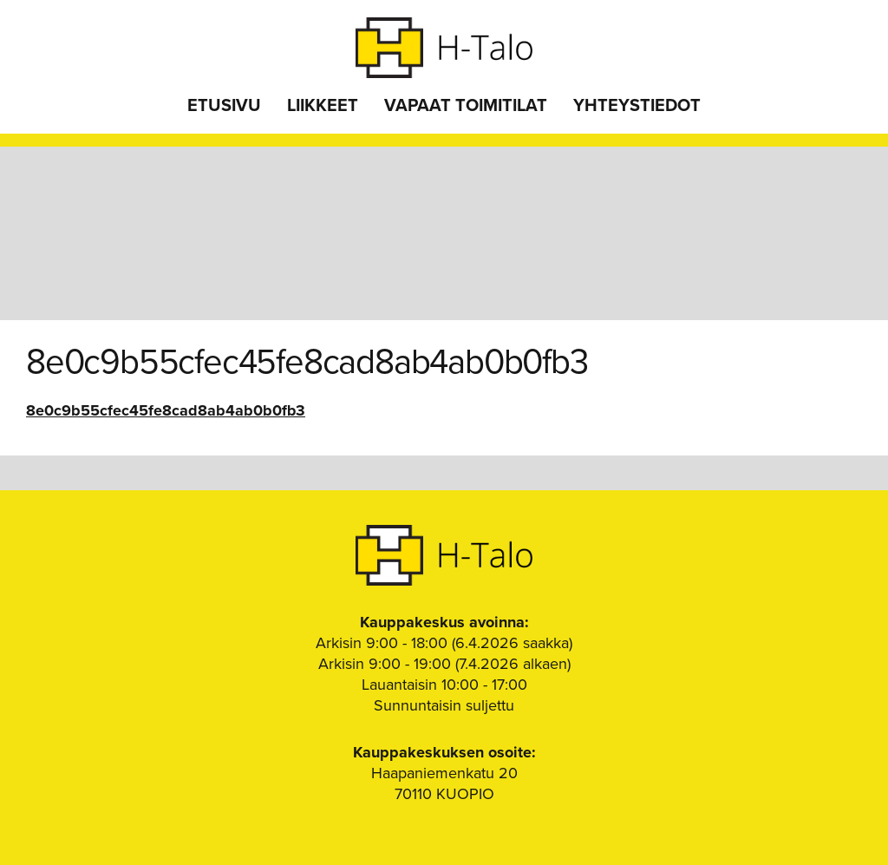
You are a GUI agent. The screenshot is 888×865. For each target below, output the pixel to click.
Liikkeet (322, 105)
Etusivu (224, 105)
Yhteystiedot (637, 105)
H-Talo (444, 47)
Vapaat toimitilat (465, 105)
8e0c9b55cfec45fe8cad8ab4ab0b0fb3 (165, 410)
